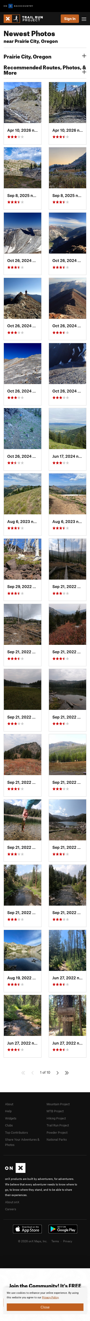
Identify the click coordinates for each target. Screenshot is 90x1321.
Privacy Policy (50, 1297)
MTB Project (55, 1111)
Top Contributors (16, 1132)
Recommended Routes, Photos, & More (45, 69)
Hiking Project (56, 1118)
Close (45, 1307)
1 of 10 (45, 1072)
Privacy (67, 1241)
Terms (55, 1241)
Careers (10, 1209)
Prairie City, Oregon (45, 56)
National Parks (57, 1139)
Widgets (10, 1118)
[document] (45, 1301)
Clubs (9, 1125)
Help (8, 1111)
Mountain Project (58, 1104)
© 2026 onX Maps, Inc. (32, 1241)
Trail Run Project (58, 1125)
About (9, 1104)
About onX (12, 1202)
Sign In (70, 18)
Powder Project (57, 1132)
